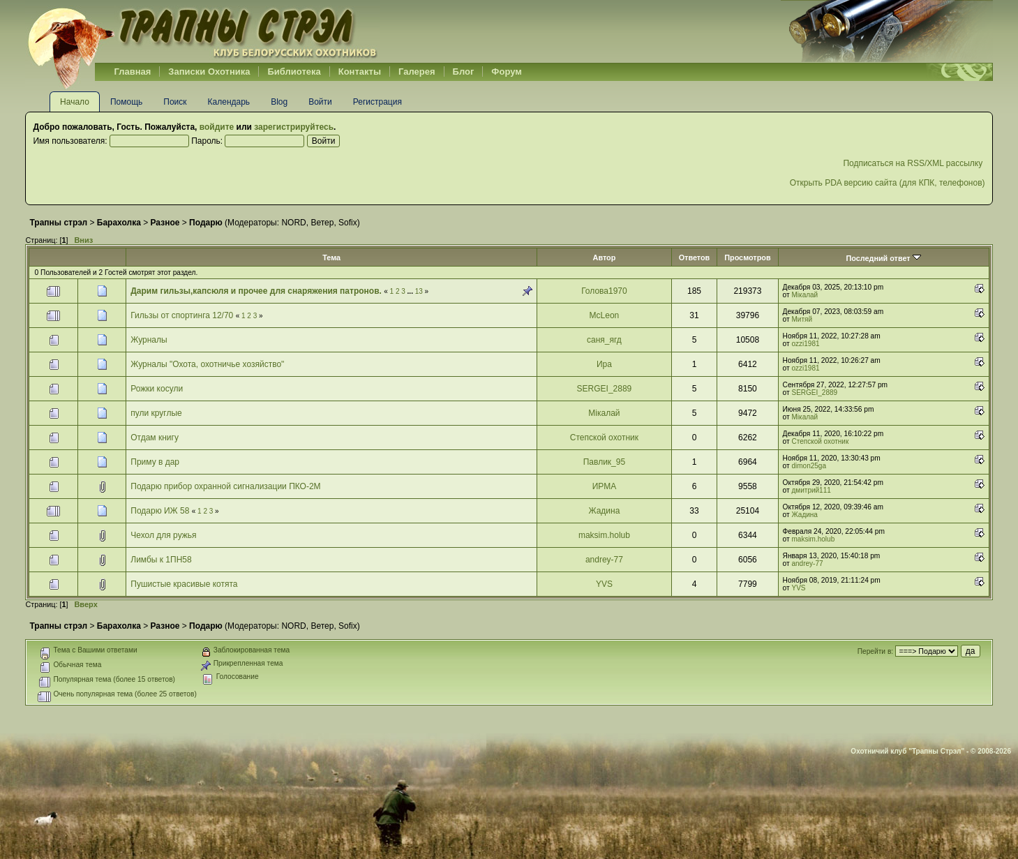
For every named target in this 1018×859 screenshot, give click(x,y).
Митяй (802, 319)
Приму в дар (154, 462)
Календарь (229, 102)
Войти (320, 102)
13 (419, 291)
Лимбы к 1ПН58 (160, 560)
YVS (604, 584)
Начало (74, 102)
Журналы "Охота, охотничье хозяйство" (207, 364)
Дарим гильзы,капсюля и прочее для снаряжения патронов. (256, 291)
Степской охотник (604, 437)
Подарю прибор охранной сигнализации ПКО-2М (225, 486)
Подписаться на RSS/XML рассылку (914, 163)
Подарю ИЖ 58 (159, 511)
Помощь (126, 102)
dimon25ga (809, 466)
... (411, 291)
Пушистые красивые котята (183, 584)
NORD (293, 222)
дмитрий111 (811, 490)
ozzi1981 (806, 344)
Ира (604, 364)
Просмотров (747, 257)
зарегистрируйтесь (294, 127)
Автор (604, 257)
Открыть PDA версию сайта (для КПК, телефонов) (887, 183)
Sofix (347, 222)
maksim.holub (604, 535)
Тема (331, 257)
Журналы (148, 340)
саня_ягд (604, 340)
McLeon (605, 315)
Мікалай (805, 295)
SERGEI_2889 (604, 389)
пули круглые (155, 413)
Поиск (174, 102)
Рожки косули (156, 389)
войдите (217, 127)
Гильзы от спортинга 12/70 (181, 315)
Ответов (694, 257)
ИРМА (604, 486)
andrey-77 (604, 560)
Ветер (322, 222)
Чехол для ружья (163, 535)
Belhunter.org (202, 31)
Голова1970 (604, 291)
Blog (279, 102)
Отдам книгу (154, 437)
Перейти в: (875, 651)
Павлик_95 (604, 462)
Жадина (604, 511)
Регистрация (377, 102)
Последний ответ (883, 258)
